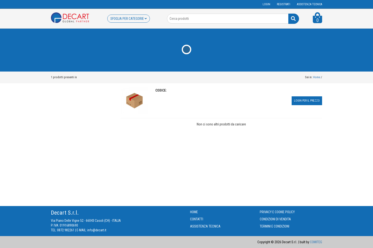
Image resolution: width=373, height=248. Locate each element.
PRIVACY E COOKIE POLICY (277, 212)
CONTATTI (196, 219)
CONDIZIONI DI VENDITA (275, 219)
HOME (194, 212)
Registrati (283, 4)
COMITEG (316, 242)
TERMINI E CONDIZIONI (274, 226)
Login (266, 4)
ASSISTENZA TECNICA (309, 4)
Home (316, 77)
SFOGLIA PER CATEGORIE (128, 19)
